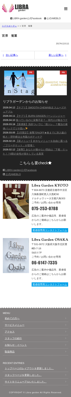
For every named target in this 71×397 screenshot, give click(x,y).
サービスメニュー (14, 325)
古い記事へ (12, 55)
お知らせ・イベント (16, 345)
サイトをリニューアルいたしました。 (26, 381)
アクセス (10, 331)
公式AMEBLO (52, 18)
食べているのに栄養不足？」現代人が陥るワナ (42, 120)
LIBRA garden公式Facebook (26, 18)
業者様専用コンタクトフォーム (50, 230)
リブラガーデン (9, 26)
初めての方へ (12, 318)
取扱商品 (10, 351)
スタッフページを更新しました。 (23, 375)
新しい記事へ (56, 55)
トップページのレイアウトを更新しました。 (29, 368)
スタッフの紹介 (13, 338)
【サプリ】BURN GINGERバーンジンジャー (40, 115)
